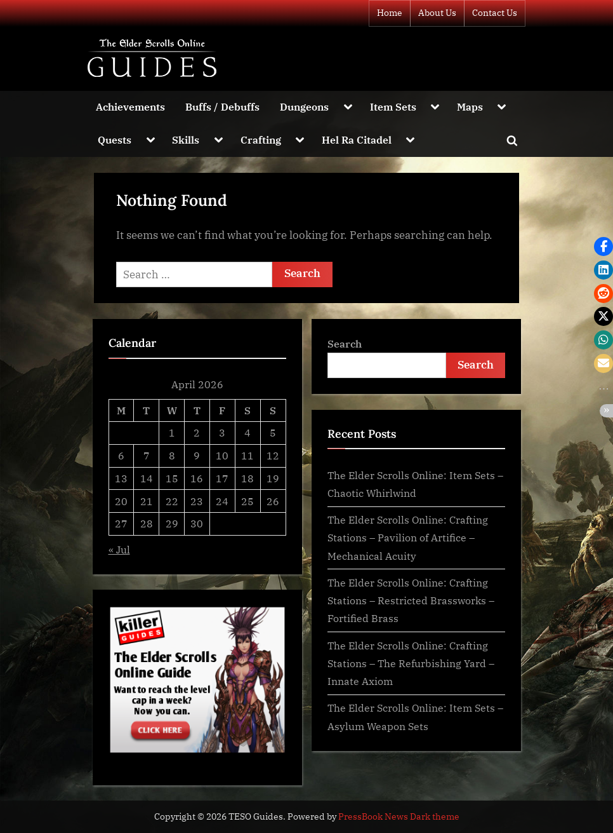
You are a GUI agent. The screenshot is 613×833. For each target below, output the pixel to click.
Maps (470, 106)
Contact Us (494, 12)
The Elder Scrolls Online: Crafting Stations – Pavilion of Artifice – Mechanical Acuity (407, 537)
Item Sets (393, 106)
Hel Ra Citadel (357, 139)
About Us (437, 12)
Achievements (130, 106)
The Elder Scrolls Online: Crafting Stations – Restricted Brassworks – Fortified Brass (410, 600)
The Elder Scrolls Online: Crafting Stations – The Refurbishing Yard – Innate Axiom (410, 663)
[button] (603, 246)
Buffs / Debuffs (222, 106)
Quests (114, 139)
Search (344, 343)
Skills (185, 139)
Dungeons (304, 106)
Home (389, 12)
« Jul (119, 549)
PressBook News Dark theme (398, 816)
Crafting (261, 139)
